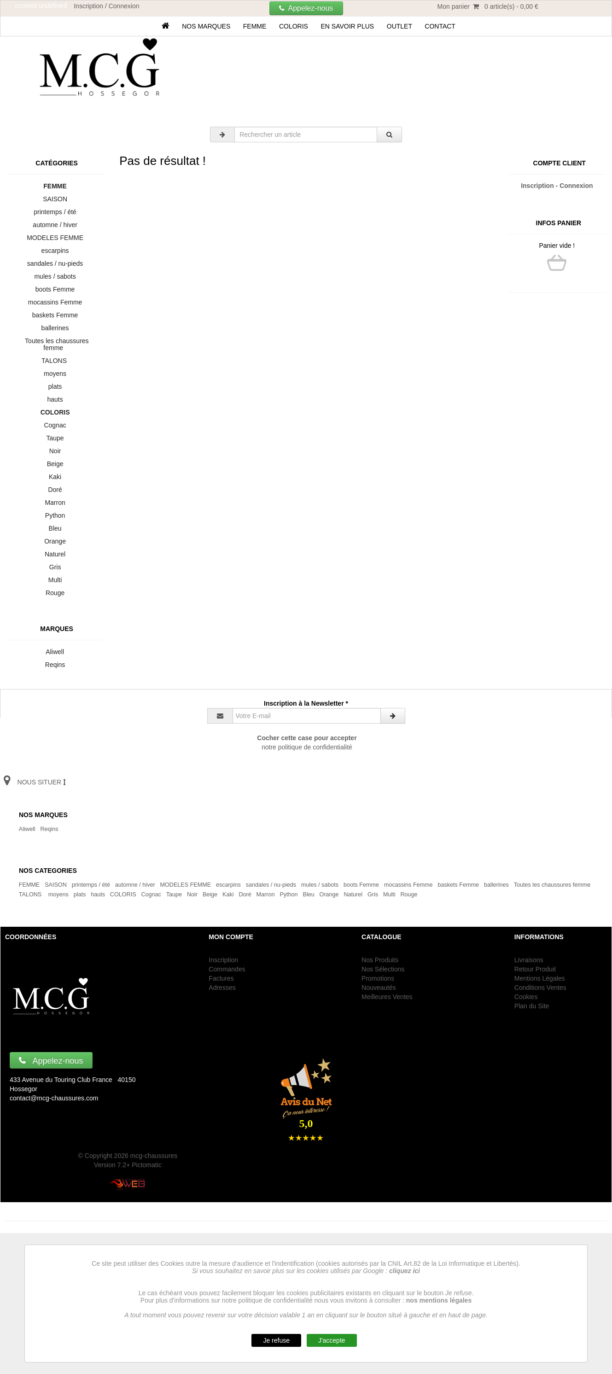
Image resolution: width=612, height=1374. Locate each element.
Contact (440, 26)
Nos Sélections (382, 969)
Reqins (55, 664)
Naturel (55, 554)
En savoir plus (347, 26)
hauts (55, 399)
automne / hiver (55, 224)
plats (55, 386)
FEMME (254, 26)
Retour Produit (535, 969)
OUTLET (399, 26)
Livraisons (528, 960)
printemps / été (55, 212)
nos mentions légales (439, 1300)
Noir (55, 451)
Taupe (55, 438)
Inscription (223, 960)
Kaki (55, 476)
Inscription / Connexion (106, 6)
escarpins (55, 250)
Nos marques (206, 26)
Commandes (227, 969)
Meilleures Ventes (387, 996)
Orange (55, 541)
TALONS (55, 360)
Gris (55, 567)
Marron (55, 502)
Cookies (526, 996)
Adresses (222, 987)
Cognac (55, 425)
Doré (55, 489)
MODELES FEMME (55, 237)
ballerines (55, 328)
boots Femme (55, 289)
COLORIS (293, 26)
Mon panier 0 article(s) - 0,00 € (487, 6)
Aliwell (54, 651)
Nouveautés (378, 987)
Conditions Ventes (540, 987)
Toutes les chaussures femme (55, 344)
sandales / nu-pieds (55, 263)
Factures (221, 978)
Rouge (55, 592)
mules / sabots (55, 276)
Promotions (377, 978)
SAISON (54, 199)
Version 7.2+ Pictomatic (128, 1165)
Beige (55, 464)
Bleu (55, 528)
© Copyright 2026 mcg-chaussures (128, 1155)
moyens (55, 373)
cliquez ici (404, 1271)
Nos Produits (379, 960)
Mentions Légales (539, 978)
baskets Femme (55, 315)
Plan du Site (531, 1006)
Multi (55, 580)
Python (55, 515)
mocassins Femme (55, 302)
